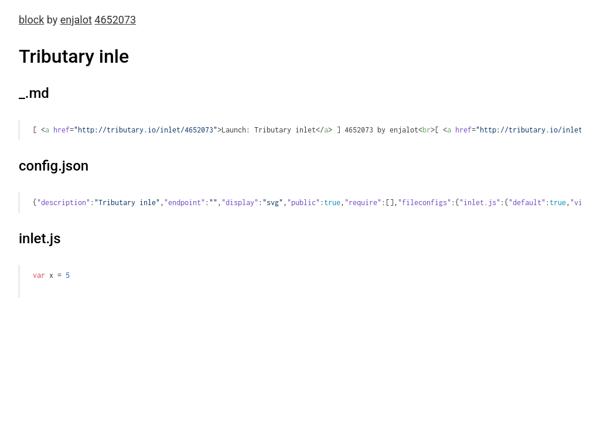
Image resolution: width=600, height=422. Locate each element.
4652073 (115, 19)
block (31, 19)
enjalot (76, 19)
